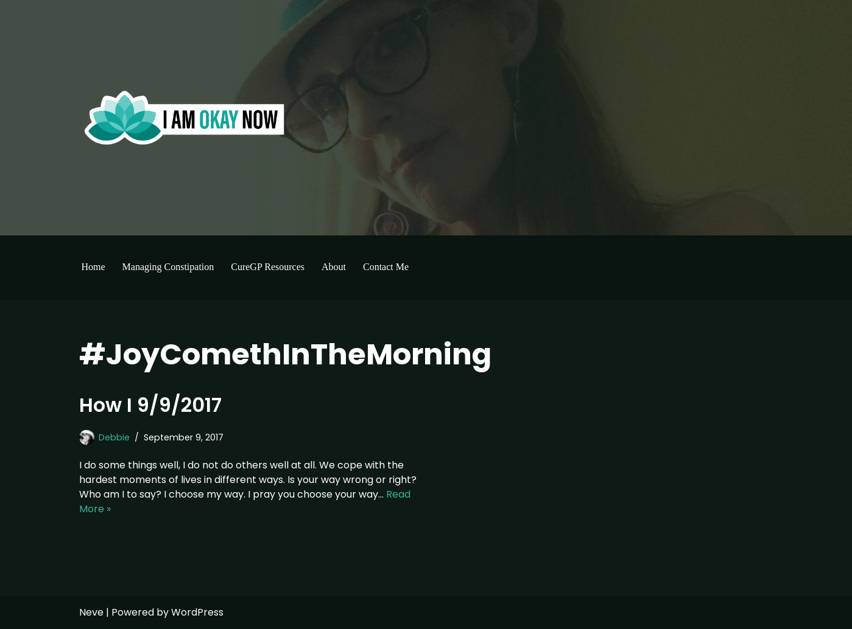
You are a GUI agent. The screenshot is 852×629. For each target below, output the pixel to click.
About (334, 267)
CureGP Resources (268, 267)
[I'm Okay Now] (184, 117)
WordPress (197, 612)
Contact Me (386, 267)
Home (93, 267)
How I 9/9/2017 (150, 405)
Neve (91, 612)
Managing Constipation (168, 267)
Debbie (114, 437)
